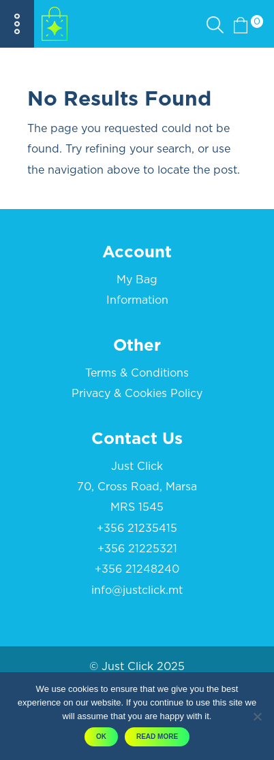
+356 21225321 (137, 548)
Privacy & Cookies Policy (137, 393)
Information (137, 300)
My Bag (137, 279)
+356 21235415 (137, 528)
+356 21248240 (137, 569)
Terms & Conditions (137, 373)
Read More (157, 736)
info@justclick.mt (137, 590)
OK (101, 736)
